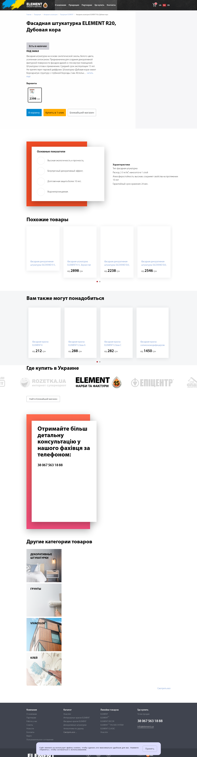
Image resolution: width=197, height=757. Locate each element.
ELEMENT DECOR (107, 721)
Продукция (37, 14)
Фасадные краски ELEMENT (74, 721)
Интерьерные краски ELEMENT (76, 718)
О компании (31, 714)
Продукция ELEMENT (66, 14)
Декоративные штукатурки (74, 725)
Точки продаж (143, 714)
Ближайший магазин (40, 119)
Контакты (30, 732)
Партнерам (31, 718)
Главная (28, 14)
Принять (149, 748)
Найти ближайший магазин (43, 406)
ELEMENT (104, 714)
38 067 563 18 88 (50, 472)
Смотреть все (164, 696)
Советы (29, 725)
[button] (97, 289)
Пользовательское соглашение (39, 740)
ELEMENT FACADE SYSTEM (111, 725)
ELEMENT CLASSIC (107, 729)
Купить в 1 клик (55, 112)
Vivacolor (67, 714)
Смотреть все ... (70, 732)
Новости (30, 729)
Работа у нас (31, 721)
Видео (29, 736)
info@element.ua (145, 726)
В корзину (34, 112)
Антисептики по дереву (73, 729)
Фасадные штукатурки (50, 14)
